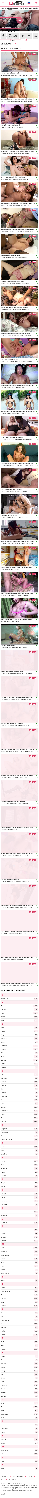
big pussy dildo (24, 881)
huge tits (7, 439)
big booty (11, 621)
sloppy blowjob (10, 543)
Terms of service (18, 1476)
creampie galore (5, 959)
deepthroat (30, 543)
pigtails (15, 205)
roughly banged (27, 101)
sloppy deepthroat (17, 283)
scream (3, 205)
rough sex (24, 673)
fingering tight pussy (6, 309)
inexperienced (5, 283)
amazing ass (18, 725)
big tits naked (27, 335)
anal (2, 621)
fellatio (16, 751)
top (24, 933)
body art (17, 413)
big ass (13, 439)
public (13, 413)
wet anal (20, 127)
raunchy (3, 673)
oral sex (18, 699)
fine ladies (23, 699)
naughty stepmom (18, 179)
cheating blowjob (20, 439)
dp (7, 153)
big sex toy (17, 881)
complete (30, 465)
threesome (12, 153)
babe (2, 647)
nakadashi (19, 491)
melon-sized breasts (27, 231)
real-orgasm (21, 517)
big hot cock (25, 309)
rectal (2, 127)
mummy (25, 179)
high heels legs (5, 803)
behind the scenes (13, 829)
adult (15, 491)
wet (10, 283)
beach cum (20, 335)
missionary (18, 647)
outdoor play (20, 985)
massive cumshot (6, 231)
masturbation (12, 985)
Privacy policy (13, 1479)
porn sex (11, 257)
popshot (3, 75)
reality (26, 517)
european (16, 907)
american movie (17, 309)
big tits (7, 127)
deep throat (22, 75)
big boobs (30, 673)
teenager (3, 517)
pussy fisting (10, 855)
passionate (28, 75)
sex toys (3, 595)
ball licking (17, 855)
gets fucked (25, 283)
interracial (4, 933)
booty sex (29, 699)
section (25, 491)
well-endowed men (16, 673)
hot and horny (5, 257)
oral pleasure (14, 75)
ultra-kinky (4, 881)
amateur (3, 569)
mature (6, 621)
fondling (8, 673)
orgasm (8, 75)
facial (17, 569)
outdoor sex (11, 725)
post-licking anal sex (9, 699)
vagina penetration (17, 101)
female (9, 413)
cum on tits (21, 595)
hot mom (22, 907)
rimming (13, 569)
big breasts (14, 595)
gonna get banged (20, 361)
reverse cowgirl (25, 205)
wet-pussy (14, 517)
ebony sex (21, 751)
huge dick (3, 153)
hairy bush (4, 907)
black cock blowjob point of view (10, 465)
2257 (2, 1479)
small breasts (28, 985)
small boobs (25, 725)
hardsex (9, 517)
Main (2, 8)
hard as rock (28, 361)
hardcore (16, 621)
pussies (3, 491)
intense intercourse (6, 101)
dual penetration (19, 153)
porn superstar (10, 751)
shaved (6, 647)
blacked (17, 257)
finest (16, 127)
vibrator (3, 751)
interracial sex (23, 257)
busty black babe (16, 231)
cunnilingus (20, 959)
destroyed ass (29, 751)
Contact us (4, 1476)
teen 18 (3, 361)
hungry (27, 153)
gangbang (13, 959)
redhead (3, 543)
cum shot (24, 543)
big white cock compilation (8, 335)
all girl (2, 179)
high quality (10, 933)
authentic (3, 413)
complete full (23, 465)
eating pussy (9, 491)
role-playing (4, 387)
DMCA (30, 1476)
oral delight (18, 543)
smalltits (24, 647)
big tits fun (10, 881)
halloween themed (21, 387)
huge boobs (28, 439)
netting (22, 413)
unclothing (12, 647)
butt (2, 699)
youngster (11, 361)
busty (18, 205)
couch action (24, 855)
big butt (8, 595)
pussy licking (8, 179)
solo (2, 829)
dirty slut (3, 855)
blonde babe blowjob (16, 803)
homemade (10, 907)
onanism (11, 127)
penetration (18, 777)
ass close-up (4, 985)
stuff (7, 361)
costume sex (11, 387)
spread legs (11, 777)
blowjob (26, 595)
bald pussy (24, 777)
